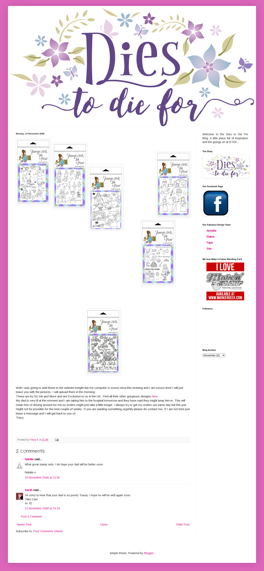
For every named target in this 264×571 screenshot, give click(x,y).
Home (104, 524)
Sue (209, 248)
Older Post (183, 524)
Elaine (210, 236)
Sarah (28, 490)
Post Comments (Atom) (48, 531)
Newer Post (24, 524)
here (155, 396)
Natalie (29, 459)
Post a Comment (31, 516)
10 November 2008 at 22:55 (42, 477)
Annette (211, 230)
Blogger (148, 553)
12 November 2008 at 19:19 (42, 508)
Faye (210, 242)
